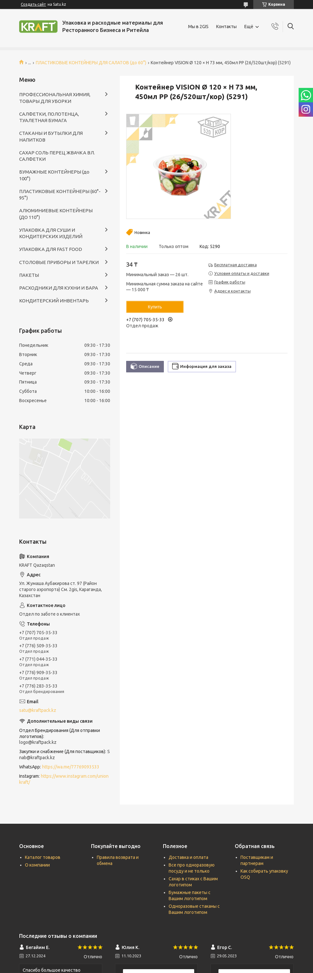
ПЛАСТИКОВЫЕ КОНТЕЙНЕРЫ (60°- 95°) (60, 194)
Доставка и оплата (188, 857)
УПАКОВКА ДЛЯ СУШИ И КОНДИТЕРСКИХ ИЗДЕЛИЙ (50, 233)
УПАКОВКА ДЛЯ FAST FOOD (50, 249)
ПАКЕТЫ (29, 275)
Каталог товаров (42, 857)
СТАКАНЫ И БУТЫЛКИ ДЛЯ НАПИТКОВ (51, 136)
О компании (37, 865)
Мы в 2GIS (198, 26)
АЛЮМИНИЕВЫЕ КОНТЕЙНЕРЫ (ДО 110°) (56, 214)
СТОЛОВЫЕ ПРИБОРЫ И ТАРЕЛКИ (59, 262)
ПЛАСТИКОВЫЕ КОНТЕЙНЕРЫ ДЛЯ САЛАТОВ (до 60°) (91, 62)
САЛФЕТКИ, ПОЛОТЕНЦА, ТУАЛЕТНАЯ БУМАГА (49, 117)
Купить (155, 306)
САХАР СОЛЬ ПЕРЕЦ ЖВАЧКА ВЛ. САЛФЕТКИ (57, 156)
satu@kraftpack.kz (37, 710)
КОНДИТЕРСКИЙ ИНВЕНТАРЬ (54, 300)
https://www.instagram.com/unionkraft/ (64, 779)
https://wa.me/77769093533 (70, 766)
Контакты (226, 26)
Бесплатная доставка (235, 264)
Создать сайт (33, 4)
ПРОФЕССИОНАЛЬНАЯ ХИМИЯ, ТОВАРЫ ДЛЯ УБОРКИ (54, 98)
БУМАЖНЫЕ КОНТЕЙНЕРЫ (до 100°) (54, 175)
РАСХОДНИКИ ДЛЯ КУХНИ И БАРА (58, 288)
